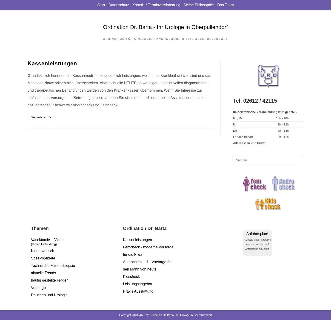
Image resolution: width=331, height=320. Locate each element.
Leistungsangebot (137, 284)
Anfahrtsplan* (257, 234)
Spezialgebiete (43, 258)
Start (101, 5)
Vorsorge (38, 288)
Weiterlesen (43, 117)
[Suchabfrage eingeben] (268, 160)
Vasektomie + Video (73, 242)
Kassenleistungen (52, 63)
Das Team (225, 5)
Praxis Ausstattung (138, 291)
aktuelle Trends (43, 273)
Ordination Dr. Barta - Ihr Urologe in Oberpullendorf (165, 27)
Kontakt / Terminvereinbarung (156, 5)
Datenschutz (118, 5)
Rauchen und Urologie (49, 295)
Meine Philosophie (199, 5)
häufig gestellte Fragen (49, 280)
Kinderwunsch (42, 251)
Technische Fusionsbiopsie (53, 266)
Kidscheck (131, 277)
